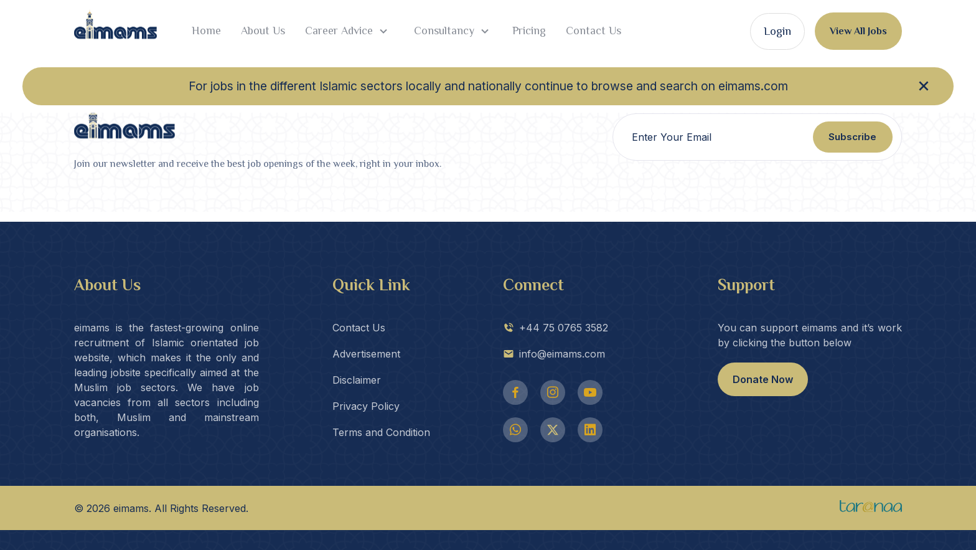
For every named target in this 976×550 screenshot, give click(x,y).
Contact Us (593, 30)
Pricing (529, 30)
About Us (263, 30)
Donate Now (763, 379)
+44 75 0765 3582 (555, 327)
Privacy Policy (366, 406)
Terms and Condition (381, 432)
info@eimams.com (554, 354)
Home (206, 30)
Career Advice (348, 31)
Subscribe (852, 137)
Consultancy (451, 31)
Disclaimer (356, 380)
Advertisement (366, 354)
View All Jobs (858, 31)
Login (777, 31)
